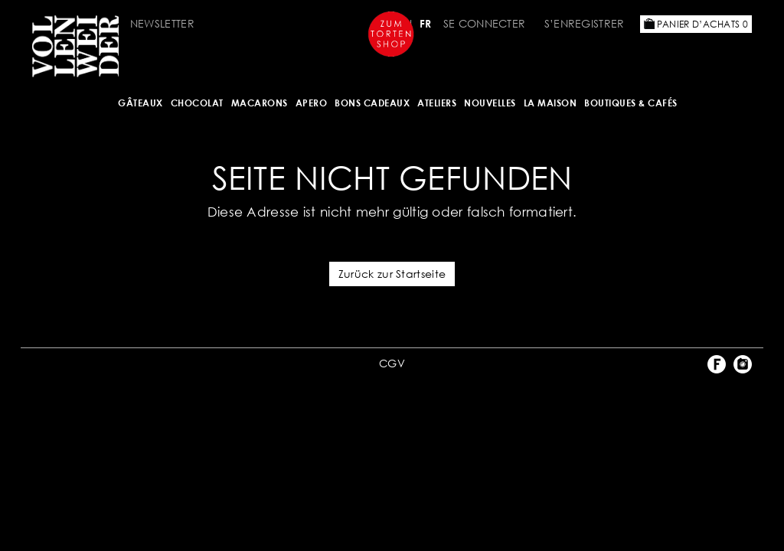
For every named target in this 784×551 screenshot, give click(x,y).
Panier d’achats (696, 24)
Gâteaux (140, 103)
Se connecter (484, 23)
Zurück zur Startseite (392, 273)
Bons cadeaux (372, 103)
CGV (392, 363)
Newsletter (162, 23)
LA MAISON (550, 103)
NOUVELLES (490, 103)
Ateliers (436, 103)
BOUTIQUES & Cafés (631, 103)
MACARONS (259, 103)
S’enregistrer (584, 23)
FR (426, 23)
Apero (312, 103)
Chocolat (197, 103)
